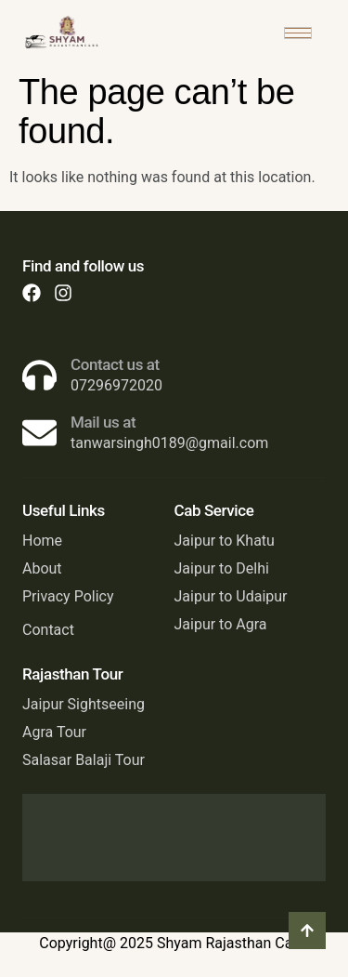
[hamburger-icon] (298, 33)
